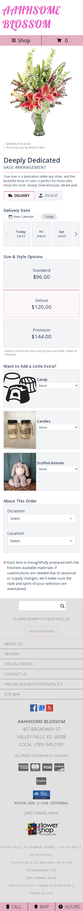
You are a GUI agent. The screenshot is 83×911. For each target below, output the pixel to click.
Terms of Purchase (54, 886)
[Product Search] (42, 606)
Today (49, 216)
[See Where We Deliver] (41, 631)
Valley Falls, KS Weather (32, 862)
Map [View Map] (41, 907)
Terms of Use (41, 893)
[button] (41, 794)
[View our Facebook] (33, 710)
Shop (21, 40)
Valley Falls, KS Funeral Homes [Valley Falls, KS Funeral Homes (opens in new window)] (28, 847)
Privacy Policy (21, 886)
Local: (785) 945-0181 (41, 744)
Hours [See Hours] (69, 907)
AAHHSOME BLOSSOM (31, 17)
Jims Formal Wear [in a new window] (41, 813)
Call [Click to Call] (13, 907)
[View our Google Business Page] (41, 710)
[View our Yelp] (49, 710)
